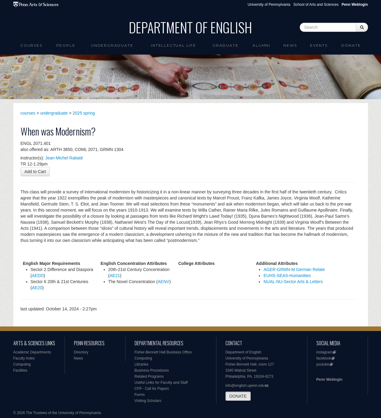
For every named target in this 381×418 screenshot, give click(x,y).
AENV (163, 281)
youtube (322, 364)
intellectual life (173, 45)
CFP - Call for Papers (152, 388)
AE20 (37, 287)
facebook (323, 358)
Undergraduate (112, 45)
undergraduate (54, 113)
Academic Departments (32, 352)
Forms (140, 395)
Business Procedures (152, 370)
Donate (351, 45)
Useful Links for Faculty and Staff (161, 382)
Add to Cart (35, 171)
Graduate (225, 45)
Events (319, 45)
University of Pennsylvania (269, 4)
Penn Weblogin (329, 379)
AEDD (38, 275)
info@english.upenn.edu (245, 385)
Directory (81, 352)
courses (28, 113)
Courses (31, 45)
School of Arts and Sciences (316, 4)
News (290, 45)
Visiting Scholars (148, 401)
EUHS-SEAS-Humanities (287, 275)
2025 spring (84, 113)
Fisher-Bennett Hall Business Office (163, 352)
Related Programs (149, 376)
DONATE (238, 396)
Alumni (261, 45)
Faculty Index (24, 358)
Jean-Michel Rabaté (64, 157)
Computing (22, 364)
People (65, 45)
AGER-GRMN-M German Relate (294, 269)
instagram (324, 352)
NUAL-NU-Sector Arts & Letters (293, 281)
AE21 (115, 275)
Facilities (20, 370)
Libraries (142, 364)
